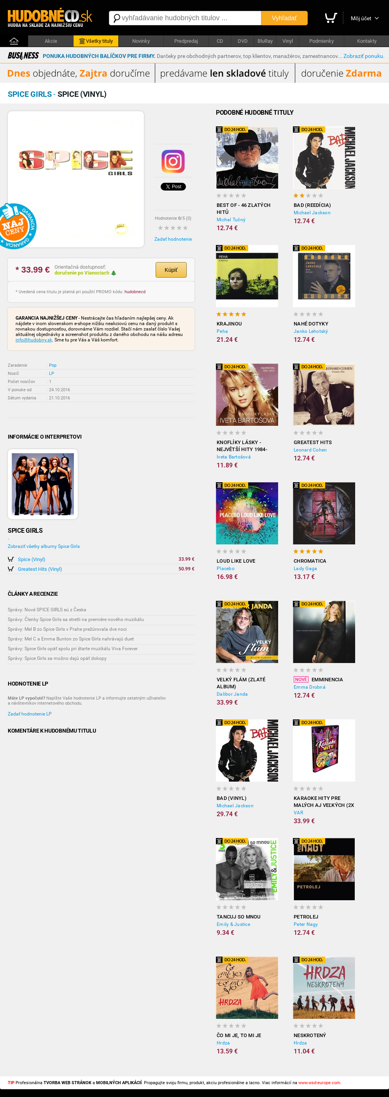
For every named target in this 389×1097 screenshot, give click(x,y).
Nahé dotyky (311, 324)
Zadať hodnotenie (173, 239)
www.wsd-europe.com (319, 1082)
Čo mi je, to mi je (239, 1035)
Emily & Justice (233, 924)
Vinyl (287, 41)
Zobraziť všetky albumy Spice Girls (44, 546)
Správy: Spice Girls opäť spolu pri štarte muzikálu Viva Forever (73, 648)
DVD (243, 41)
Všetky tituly (96, 41)
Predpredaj (186, 41)
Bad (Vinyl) (232, 798)
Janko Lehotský (311, 331)
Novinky (141, 41)
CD (220, 41)
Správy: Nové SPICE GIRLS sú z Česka (47, 609)
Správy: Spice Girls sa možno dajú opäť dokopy (57, 658)
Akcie (51, 41)
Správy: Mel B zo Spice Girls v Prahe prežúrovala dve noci (67, 629)
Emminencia (318, 679)
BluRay (265, 41)
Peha (222, 331)
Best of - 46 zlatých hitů (243, 208)
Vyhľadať (284, 18)
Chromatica (310, 561)
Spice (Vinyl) (32, 559)
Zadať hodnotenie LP (30, 714)
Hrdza (223, 1043)
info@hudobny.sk (34, 340)
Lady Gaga (305, 568)
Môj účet (361, 18)
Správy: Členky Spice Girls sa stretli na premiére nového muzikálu (76, 619)
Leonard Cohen (310, 450)
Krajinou (229, 324)
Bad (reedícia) (312, 205)
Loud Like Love (236, 561)
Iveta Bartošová (234, 457)
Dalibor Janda (232, 694)
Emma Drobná (310, 687)
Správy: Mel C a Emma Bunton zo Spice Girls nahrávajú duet (71, 639)
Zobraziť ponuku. (364, 56)
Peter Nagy (306, 924)
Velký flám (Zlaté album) (241, 683)
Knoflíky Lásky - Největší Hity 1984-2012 (242, 446)
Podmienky (321, 41)
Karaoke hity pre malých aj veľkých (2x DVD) (324, 802)
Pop (52, 365)
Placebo (226, 568)
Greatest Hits (313, 442)
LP (51, 373)
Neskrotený (310, 1035)
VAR (298, 812)
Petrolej (306, 917)
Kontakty (367, 41)
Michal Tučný (231, 219)
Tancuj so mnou (239, 917)
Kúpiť (171, 270)
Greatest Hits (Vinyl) (40, 569)
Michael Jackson (312, 212)
